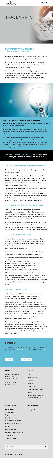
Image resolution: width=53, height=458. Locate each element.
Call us (9, 359)
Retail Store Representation (14, 432)
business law (20, 316)
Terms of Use (32, 392)
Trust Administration (11, 438)
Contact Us (26, 359)
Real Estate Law (10, 429)
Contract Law (9, 412)
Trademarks (9, 435)
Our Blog (30, 383)
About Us (30, 374)
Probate (7, 426)
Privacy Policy (32, 386)
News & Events (32, 377)
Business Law (9, 409)
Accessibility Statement (35, 389)
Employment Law (11, 415)
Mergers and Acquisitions (13, 423)
